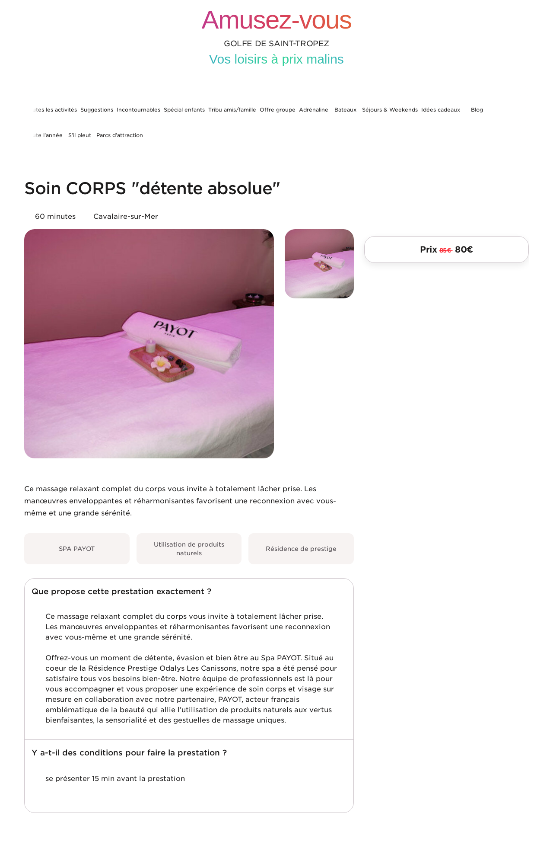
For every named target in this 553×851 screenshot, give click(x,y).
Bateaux (345, 109)
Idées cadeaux (440, 109)
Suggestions (96, 109)
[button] (189, 592)
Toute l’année (44, 135)
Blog (477, 109)
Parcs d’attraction (119, 135)
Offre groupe (278, 109)
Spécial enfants (184, 109)
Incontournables (138, 109)
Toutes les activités (51, 109)
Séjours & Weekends (390, 109)
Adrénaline (313, 109)
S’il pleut (79, 135)
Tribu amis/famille (232, 109)
